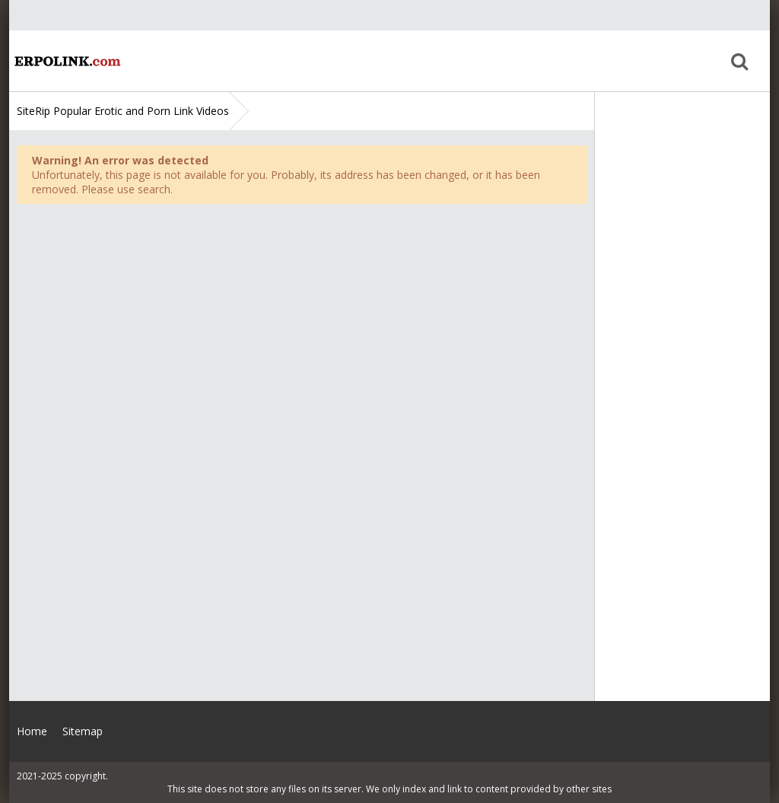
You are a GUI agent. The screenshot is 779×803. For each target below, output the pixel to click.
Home (66, 60)
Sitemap (82, 731)
